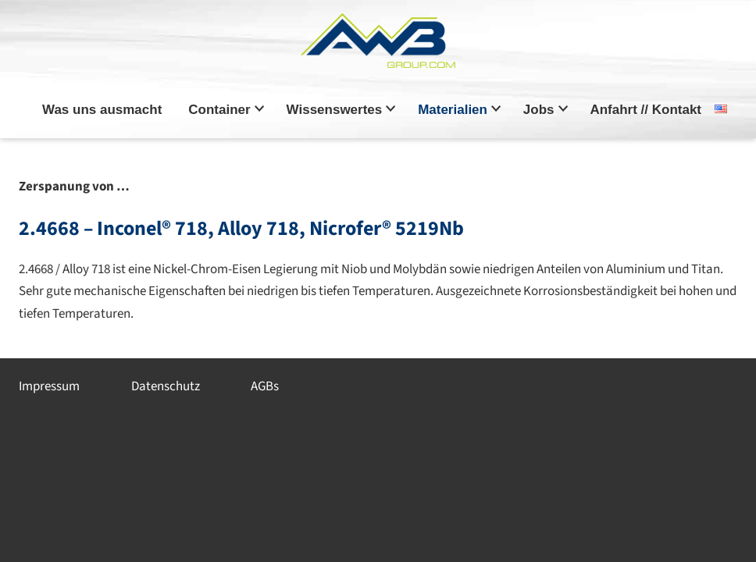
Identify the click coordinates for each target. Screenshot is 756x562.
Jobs (539, 109)
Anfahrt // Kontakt (645, 109)
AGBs (265, 386)
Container (219, 109)
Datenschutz (165, 386)
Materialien (452, 109)
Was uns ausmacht (102, 109)
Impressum (49, 386)
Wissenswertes (335, 109)
